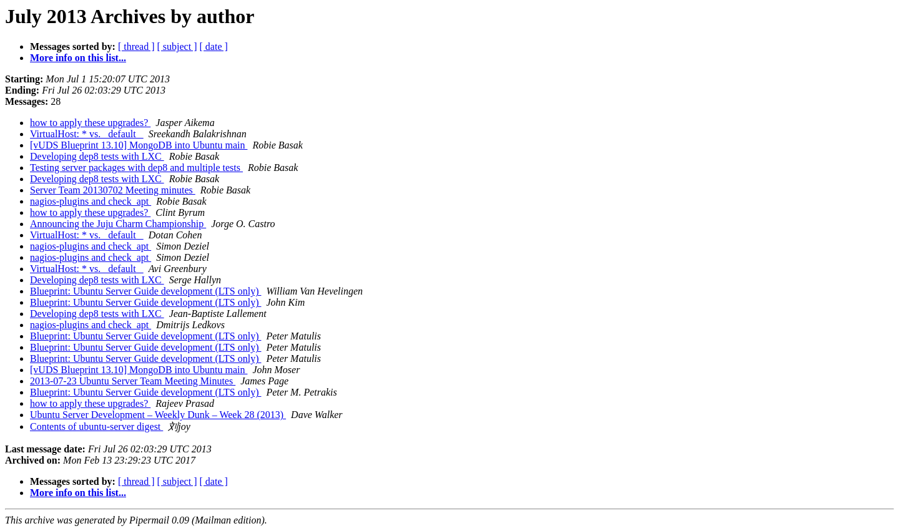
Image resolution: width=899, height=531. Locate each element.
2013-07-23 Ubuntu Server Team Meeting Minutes (132, 381)
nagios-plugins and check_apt (90, 201)
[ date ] (214, 46)
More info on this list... (78, 57)
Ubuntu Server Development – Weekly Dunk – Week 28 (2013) (158, 414)
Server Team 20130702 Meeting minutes (112, 190)
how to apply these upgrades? (90, 122)
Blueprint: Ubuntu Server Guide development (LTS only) (145, 291)
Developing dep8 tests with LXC (97, 156)
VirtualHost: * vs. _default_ (87, 134)
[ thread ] (136, 46)
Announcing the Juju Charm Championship (118, 223)
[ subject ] (177, 46)
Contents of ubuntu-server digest (96, 426)
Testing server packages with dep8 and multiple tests (136, 167)
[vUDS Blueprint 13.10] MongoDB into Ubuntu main (138, 145)
